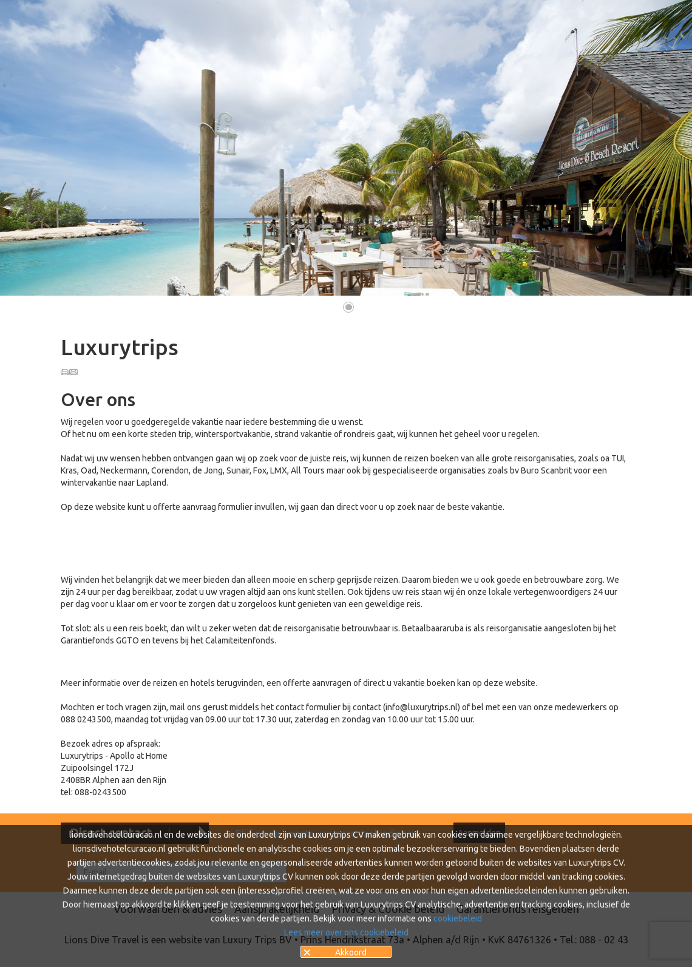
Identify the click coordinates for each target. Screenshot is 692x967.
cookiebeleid (457, 918)
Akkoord (351, 952)
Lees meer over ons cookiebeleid (346, 932)
